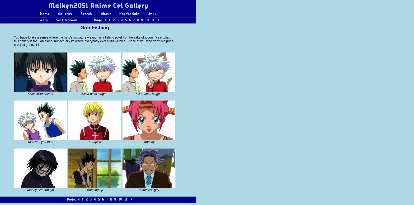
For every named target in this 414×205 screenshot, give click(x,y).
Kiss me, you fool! (40, 142)
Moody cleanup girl (40, 190)
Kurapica (94, 142)
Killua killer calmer (40, 94)
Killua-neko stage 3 (148, 94)
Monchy (148, 142)
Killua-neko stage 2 (94, 94)
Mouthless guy (149, 190)
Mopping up (95, 190)
